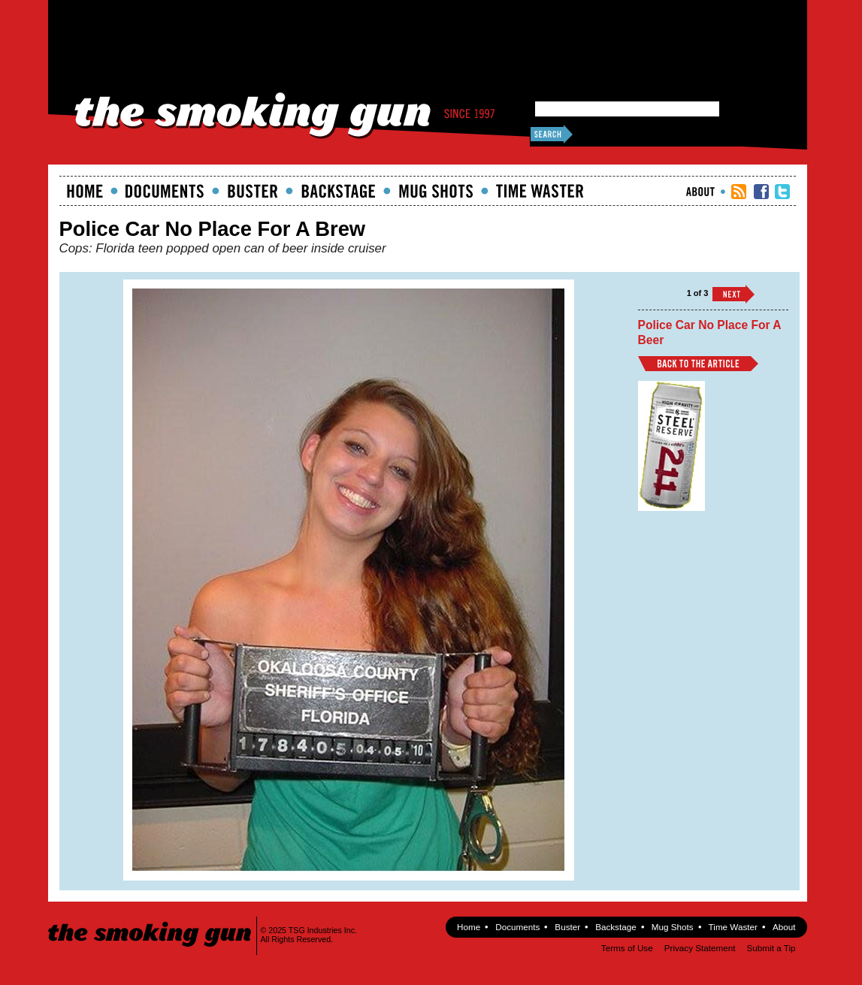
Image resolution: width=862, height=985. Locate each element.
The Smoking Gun (150, 921)
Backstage (338, 191)
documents (165, 191)
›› (733, 294)
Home (85, 191)
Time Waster (539, 191)
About (700, 191)
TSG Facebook (761, 191)
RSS (738, 191)
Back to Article (698, 363)
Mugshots (435, 191)
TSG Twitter (782, 191)
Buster (252, 191)
